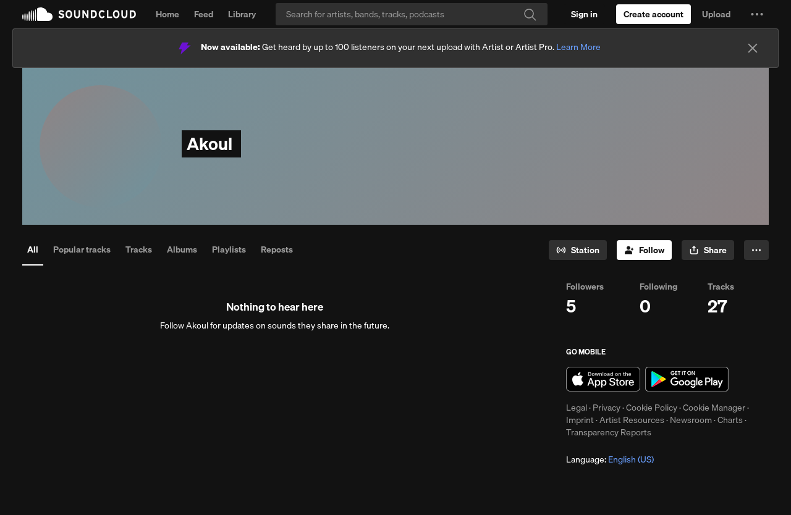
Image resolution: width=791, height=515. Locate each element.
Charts (730, 420)
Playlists (229, 249)
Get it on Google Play (687, 379)
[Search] (412, 14)
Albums (182, 249)
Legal (576, 407)
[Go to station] (578, 250)
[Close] (752, 48)
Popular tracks (82, 249)
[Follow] (644, 250)
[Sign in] (584, 14)
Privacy (606, 407)
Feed (203, 14)
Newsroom (691, 420)
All (32, 249)
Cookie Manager (714, 407)
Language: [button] (610, 459)
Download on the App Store (603, 379)
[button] (757, 14)
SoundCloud (79, 14)
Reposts (277, 249)
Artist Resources (631, 420)
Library (242, 14)
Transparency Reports (608, 432)
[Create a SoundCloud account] (653, 14)
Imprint (580, 420)
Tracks (138, 249)
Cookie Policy (651, 407)
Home (167, 14)
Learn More (578, 47)
